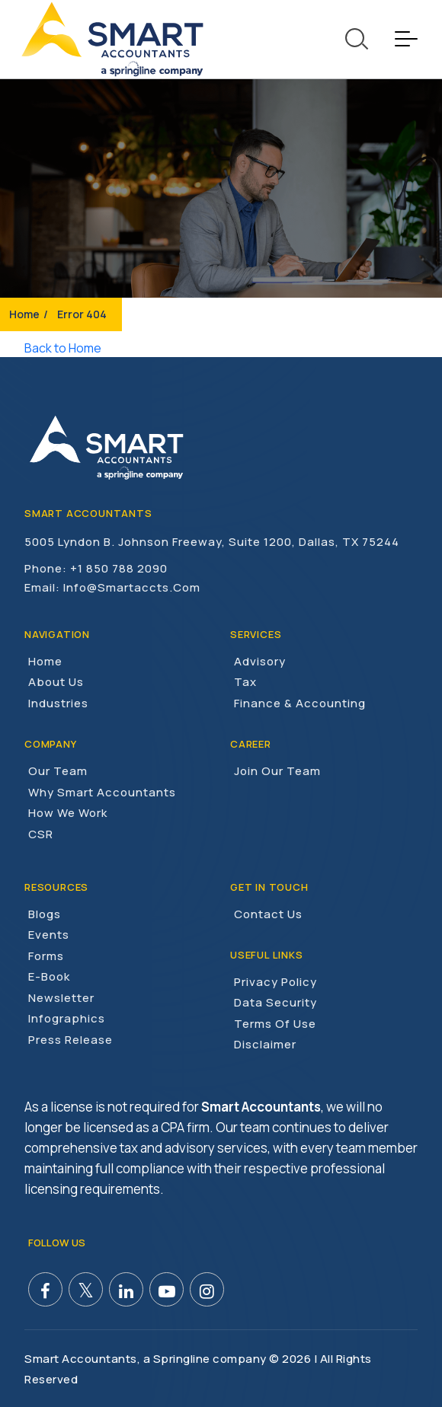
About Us (56, 682)
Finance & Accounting (300, 702)
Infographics (66, 1018)
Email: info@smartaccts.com (112, 587)
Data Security (275, 1002)
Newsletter (61, 997)
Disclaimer (265, 1043)
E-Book (49, 976)
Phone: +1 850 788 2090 (96, 568)
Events (48, 934)
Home (24, 314)
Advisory (260, 660)
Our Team (58, 770)
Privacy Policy (275, 981)
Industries (58, 702)
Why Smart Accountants (102, 791)
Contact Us (268, 913)
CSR (40, 833)
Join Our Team (277, 770)
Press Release (70, 1039)
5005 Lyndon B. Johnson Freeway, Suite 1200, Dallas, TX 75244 (211, 542)
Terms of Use (275, 1023)
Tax (245, 682)
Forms (46, 955)
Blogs (44, 913)
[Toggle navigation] (406, 39)
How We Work (67, 812)
